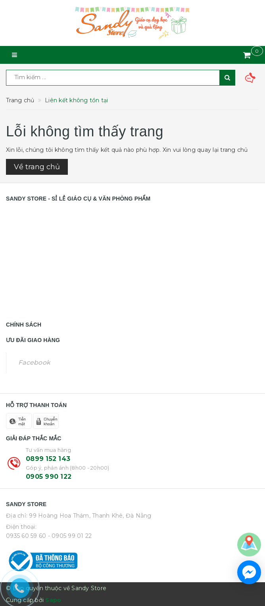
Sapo (53, 600)
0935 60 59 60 (26, 535)
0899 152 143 (48, 459)
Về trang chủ (37, 166)
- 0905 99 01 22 (70, 535)
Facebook (34, 362)
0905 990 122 (48, 476)
